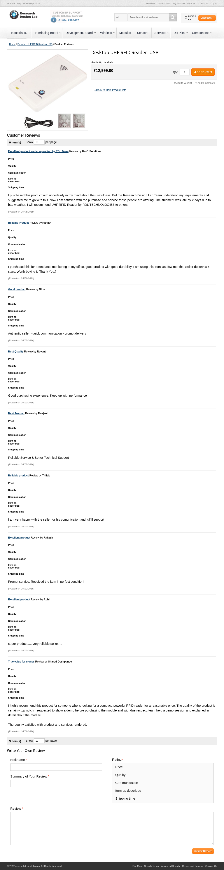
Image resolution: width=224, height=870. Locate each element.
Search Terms (151, 866)
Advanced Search (170, 866)
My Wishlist (179, 3)
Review (15, 808)
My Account (164, 3)
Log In (213, 3)
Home (12, 44)
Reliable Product (18, 222)
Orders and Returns (192, 866)
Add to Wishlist (184, 83)
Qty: (175, 72)
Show (29, 142)
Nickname (17, 760)
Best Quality (15, 351)
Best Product (16, 413)
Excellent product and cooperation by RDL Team (38, 151)
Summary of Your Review (28, 776)
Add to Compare (206, 83)
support (11, 3)
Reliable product (18, 475)
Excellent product (19, 537)
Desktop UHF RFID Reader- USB (35, 44)
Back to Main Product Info (110, 90)
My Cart (191, 3)
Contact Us (211, 866)
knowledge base (31, 3)
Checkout (203, 3)
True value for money (21, 661)
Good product (16, 289)
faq (19, 3)
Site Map (137, 866)
